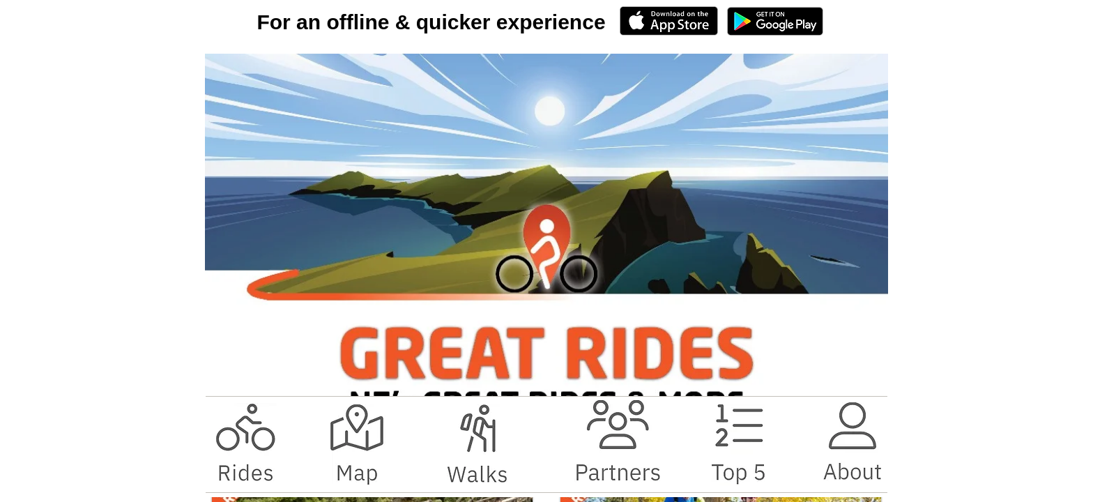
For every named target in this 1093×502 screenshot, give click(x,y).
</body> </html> (546, 251)
